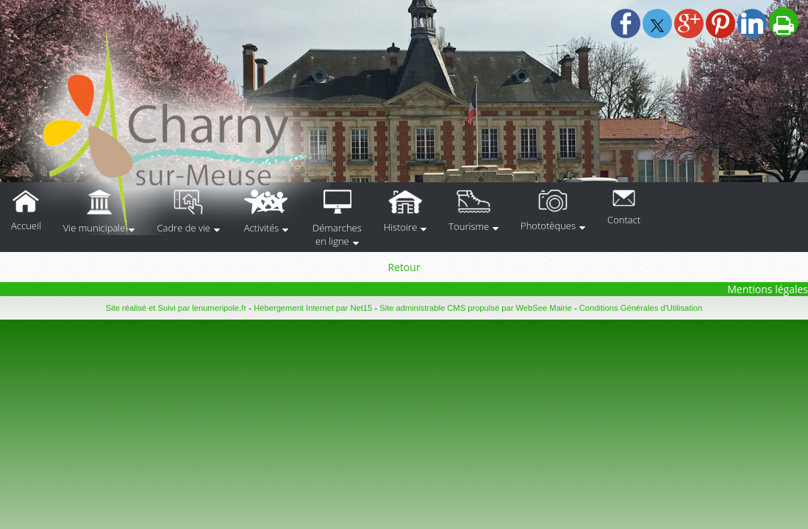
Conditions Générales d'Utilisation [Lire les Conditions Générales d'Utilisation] (641, 307)
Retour (403, 267)
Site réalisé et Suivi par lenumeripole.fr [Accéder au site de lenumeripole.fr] (176, 307)
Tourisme (468, 226)
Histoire (400, 227)
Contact (623, 219)
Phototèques (548, 225)
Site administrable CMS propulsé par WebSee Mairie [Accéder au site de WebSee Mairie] (475, 307)
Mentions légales (767, 289)
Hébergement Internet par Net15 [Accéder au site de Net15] (313, 307)
